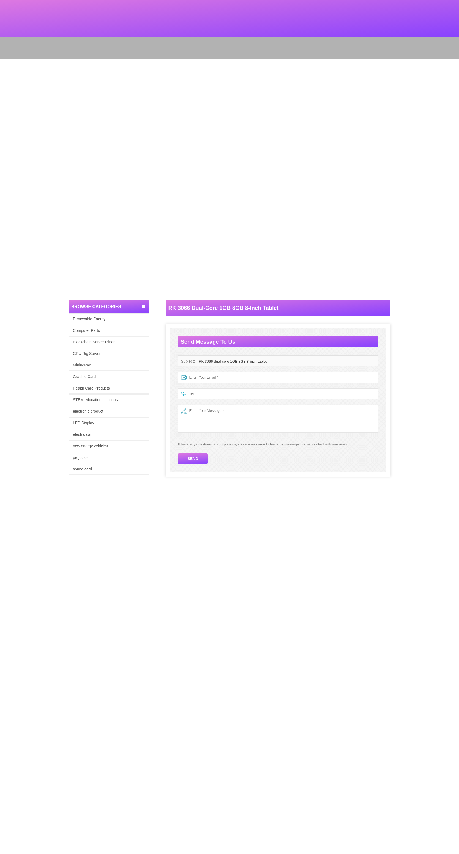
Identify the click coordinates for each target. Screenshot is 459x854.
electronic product (88, 411)
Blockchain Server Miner (94, 342)
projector (80, 457)
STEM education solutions (95, 400)
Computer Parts (86, 330)
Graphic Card (84, 376)
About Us (7, 652)
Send (193, 458)
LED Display (83, 423)
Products (7, 659)
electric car (82, 434)
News (4, 666)
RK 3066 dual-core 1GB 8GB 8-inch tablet (232, 361)
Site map (7, 674)
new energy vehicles (90, 446)
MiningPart (82, 365)
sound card (82, 469)
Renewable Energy (89, 319)
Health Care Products (91, 388)
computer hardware (15, 695)
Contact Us (9, 681)
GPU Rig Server (86, 353)
